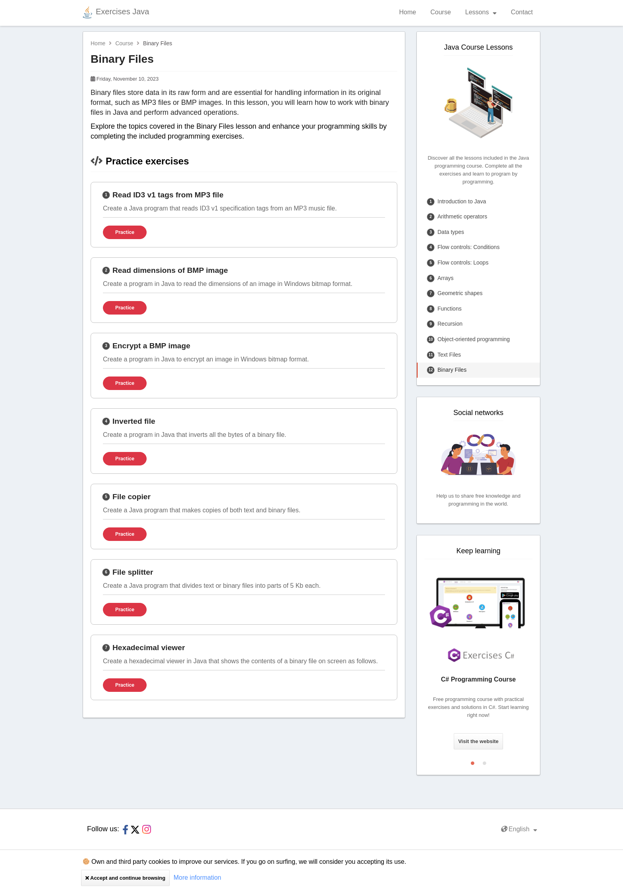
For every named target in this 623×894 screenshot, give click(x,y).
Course (440, 12)
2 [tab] (484, 761)
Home (407, 12)
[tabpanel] (478, 659)
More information (197, 877)
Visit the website (478, 741)
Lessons (481, 12)
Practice (124, 232)
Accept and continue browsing (125, 878)
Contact (522, 12)
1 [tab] (472, 761)
